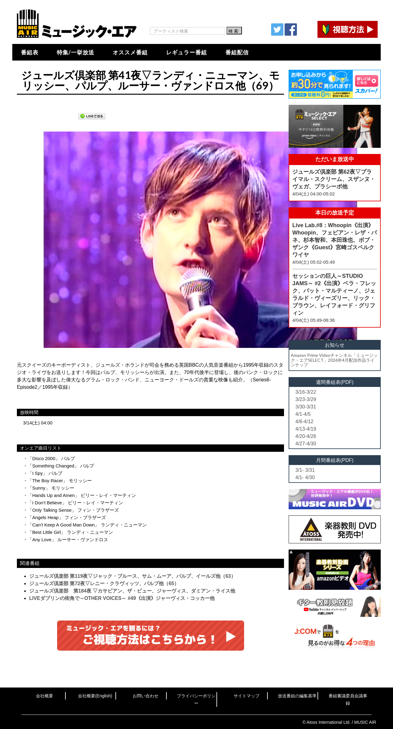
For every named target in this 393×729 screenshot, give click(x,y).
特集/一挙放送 (75, 52)
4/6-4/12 (304, 421)
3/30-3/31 (305, 406)
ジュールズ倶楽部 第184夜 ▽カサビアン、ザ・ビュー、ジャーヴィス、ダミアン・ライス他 (132, 590)
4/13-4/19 (305, 428)
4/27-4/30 (305, 443)
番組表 (29, 52)
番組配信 (237, 52)
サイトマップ (246, 695)
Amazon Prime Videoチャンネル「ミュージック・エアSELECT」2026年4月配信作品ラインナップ (334, 360)
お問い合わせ (145, 695)
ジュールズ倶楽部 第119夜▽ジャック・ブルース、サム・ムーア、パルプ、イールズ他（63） (132, 576)
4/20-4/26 (305, 436)
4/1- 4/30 (305, 477)
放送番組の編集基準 (297, 695)
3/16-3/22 (305, 392)
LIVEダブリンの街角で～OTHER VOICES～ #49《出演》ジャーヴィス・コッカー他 (122, 598)
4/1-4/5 (303, 414)
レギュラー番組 (186, 52)
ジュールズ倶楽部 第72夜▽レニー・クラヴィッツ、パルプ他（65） (104, 583)
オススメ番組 (130, 52)
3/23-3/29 (305, 399)
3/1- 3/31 (305, 470)
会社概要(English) (95, 695)
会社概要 (44, 695)
